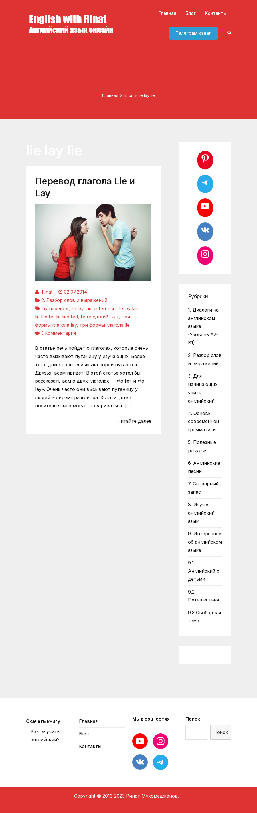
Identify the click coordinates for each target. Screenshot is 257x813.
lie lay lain (128, 308)
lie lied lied (67, 317)
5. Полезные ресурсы (202, 446)
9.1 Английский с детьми (203, 571)
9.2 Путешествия (203, 596)
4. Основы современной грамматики (203, 421)
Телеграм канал (193, 33)
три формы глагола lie (104, 325)
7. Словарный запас (203, 488)
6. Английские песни (204, 467)
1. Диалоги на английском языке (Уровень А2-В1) (203, 326)
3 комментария (58, 333)
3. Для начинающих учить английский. (203, 388)
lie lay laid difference (94, 308)
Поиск (192, 719)
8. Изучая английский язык (201, 513)
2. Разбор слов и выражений (74, 300)
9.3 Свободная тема (204, 617)
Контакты (216, 13)
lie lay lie (44, 317)
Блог (190, 13)
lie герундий (94, 317)
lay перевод (55, 308)
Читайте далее (134, 421)
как (115, 317)
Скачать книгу (43, 721)
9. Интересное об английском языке (205, 542)
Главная (167, 13)
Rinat (47, 292)
